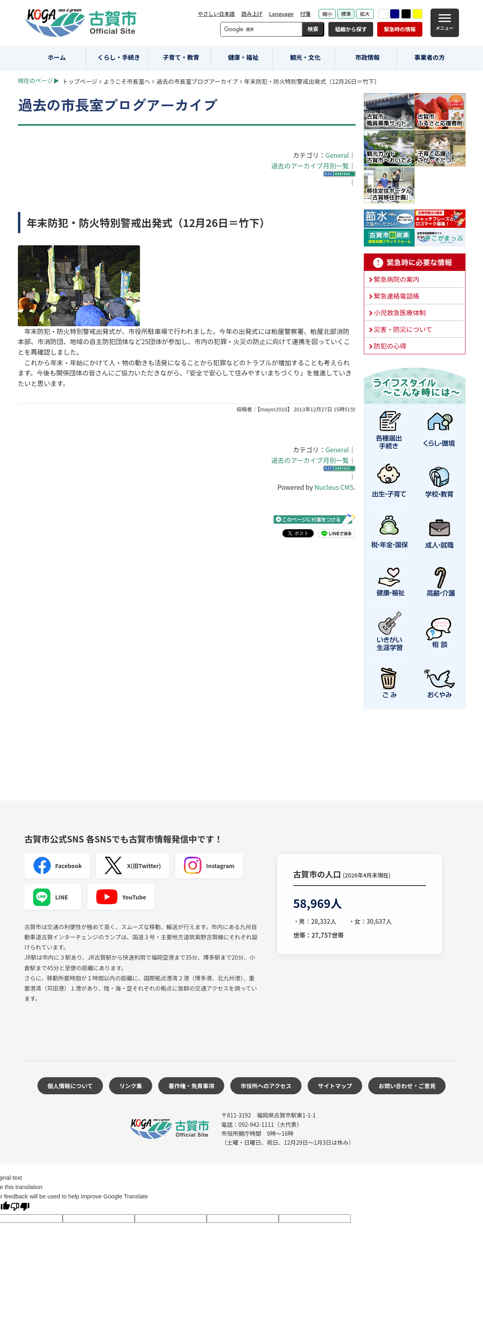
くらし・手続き (119, 57)
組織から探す (351, 29)
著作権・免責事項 (191, 1086)
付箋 (305, 13)
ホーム (57, 57)
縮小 (327, 13)
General (337, 155)
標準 (346, 13)
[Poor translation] (20, 1207)
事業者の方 (429, 57)
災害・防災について (403, 329)
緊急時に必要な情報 (414, 262)
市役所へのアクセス (265, 1086)
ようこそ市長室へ (126, 81)
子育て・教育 (181, 57)
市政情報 (367, 57)
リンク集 (130, 1086)
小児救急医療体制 (400, 312)
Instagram (209, 865)
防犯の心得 (390, 346)
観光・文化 (305, 57)
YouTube (121, 897)
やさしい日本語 (216, 13)
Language (281, 13)
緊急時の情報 (399, 29)
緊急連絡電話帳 (397, 296)
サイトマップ (335, 1086)
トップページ (79, 81)
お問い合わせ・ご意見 (406, 1086)
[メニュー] (445, 23)
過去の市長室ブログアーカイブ (197, 81)
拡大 (364, 13)
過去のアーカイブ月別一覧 (310, 165)
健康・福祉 (243, 57)
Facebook (57, 865)
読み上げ (251, 13)
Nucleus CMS (334, 487)
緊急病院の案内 (397, 279)
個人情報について (70, 1086)
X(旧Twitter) (132, 865)
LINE (50, 897)
